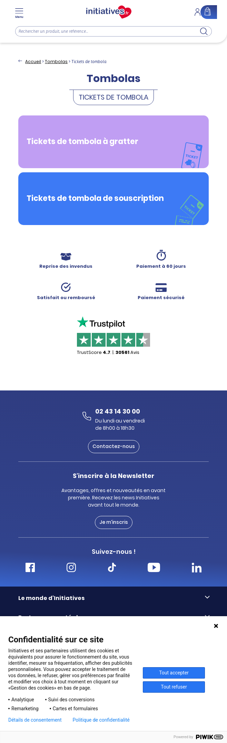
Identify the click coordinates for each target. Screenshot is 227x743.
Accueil (33, 61)
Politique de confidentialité (101, 720)
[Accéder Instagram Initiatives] (71, 568)
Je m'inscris (113, 522)
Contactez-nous (113, 446)
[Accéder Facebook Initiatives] (30, 568)
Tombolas (56, 61)
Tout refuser (174, 687)
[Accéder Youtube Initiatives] (154, 568)
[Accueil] (108, 12)
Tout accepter (174, 672)
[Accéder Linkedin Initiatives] (196, 568)
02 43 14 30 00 (117, 411)
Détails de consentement (35, 720)
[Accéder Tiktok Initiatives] (112, 568)
